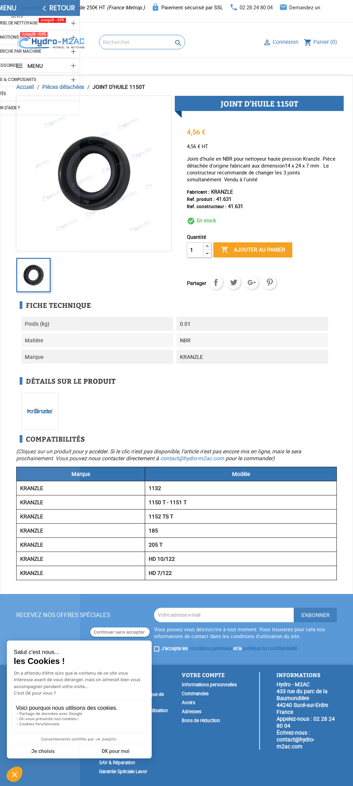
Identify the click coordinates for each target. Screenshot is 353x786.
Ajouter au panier (253, 249)
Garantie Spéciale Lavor (123, 771)
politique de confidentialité (270, 648)
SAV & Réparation (117, 762)
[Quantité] (195, 250)
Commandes (195, 694)
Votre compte (203, 674)
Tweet (234, 282)
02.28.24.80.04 (256, 7)
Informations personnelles (209, 685)
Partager (216, 282)
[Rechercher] (142, 42)
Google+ (252, 282)
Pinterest (269, 282)
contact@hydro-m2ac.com (192, 458)
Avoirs (188, 702)
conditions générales (210, 648)
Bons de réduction (201, 720)
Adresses (191, 711)
